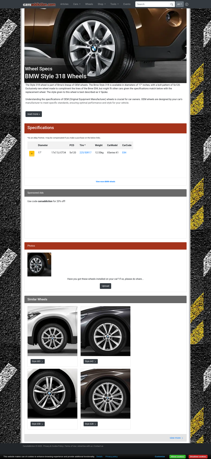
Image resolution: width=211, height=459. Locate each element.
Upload (105, 286)
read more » (33, 114)
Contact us (98, 446)
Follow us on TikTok (181, 446)
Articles (64, 4)
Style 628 (90, 424)
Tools (113, 4)
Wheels (89, 4)
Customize (160, 456)
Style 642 (90, 361)
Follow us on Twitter (170, 446)
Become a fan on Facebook (176, 446)
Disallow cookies (198, 456)
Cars (76, 4)
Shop (101, 4)
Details (99, 456)
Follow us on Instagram (165, 446)
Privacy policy (112, 456)
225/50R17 (85, 152)
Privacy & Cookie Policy (53, 446)
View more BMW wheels (105, 182)
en (178, 4)
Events (126, 4)
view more (177, 437)
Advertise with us (85, 446)
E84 (124, 152)
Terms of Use (70, 446)
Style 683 (37, 361)
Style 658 (37, 424)
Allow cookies (177, 456)
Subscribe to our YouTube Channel (186, 446)
